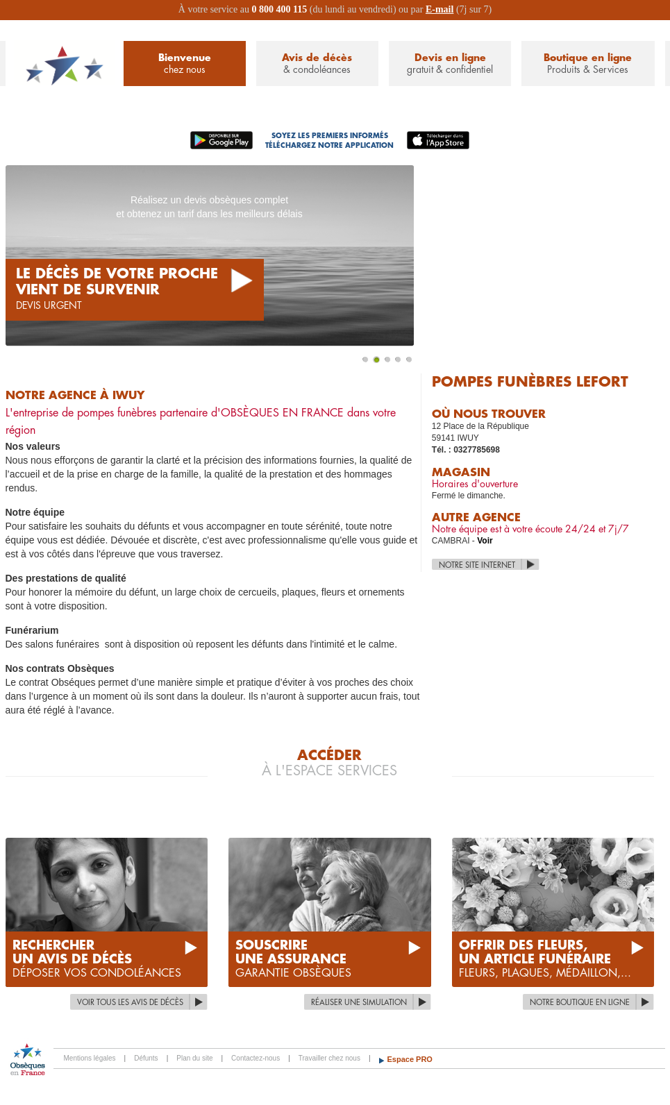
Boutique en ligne (587, 64)
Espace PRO (410, 1059)
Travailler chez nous (329, 1058)
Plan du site (194, 1058)
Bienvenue (185, 64)
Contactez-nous (255, 1058)
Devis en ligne (450, 64)
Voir (484, 541)
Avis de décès (317, 64)
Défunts (146, 1058)
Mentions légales (90, 1058)
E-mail (439, 9)
